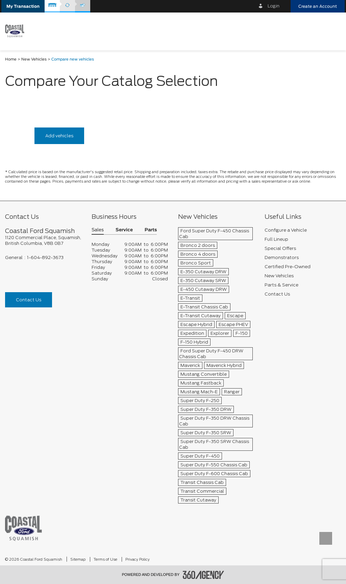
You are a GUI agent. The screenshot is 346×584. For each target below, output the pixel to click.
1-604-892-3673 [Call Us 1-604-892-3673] (45, 257)
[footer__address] (43, 240)
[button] (23, 6)
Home (11, 59)
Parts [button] (151, 230)
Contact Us (28, 299)
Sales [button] (98, 230)
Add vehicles (59, 135)
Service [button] (124, 230)
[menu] (332, 31)
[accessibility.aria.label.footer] (203, 575)
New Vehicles (34, 59)
